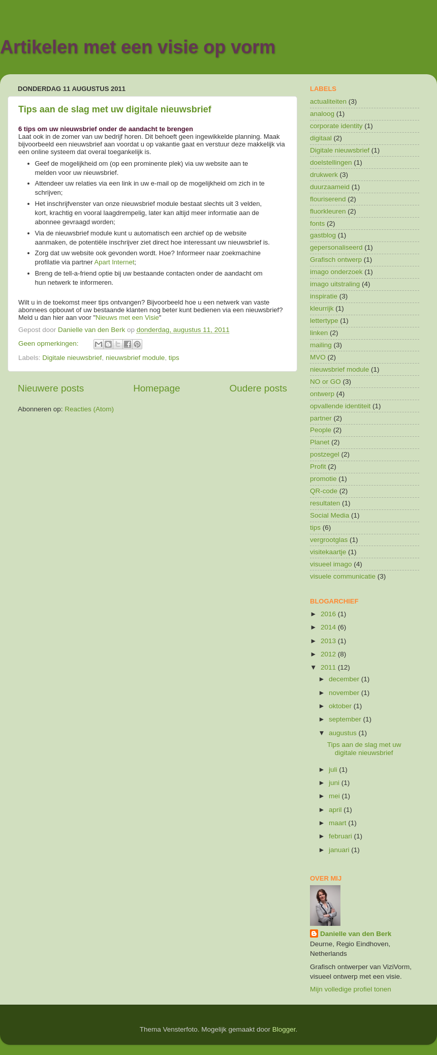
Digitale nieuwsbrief (72, 357)
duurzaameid (330, 187)
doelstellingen (331, 162)
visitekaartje (328, 552)
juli (334, 769)
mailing (321, 345)
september (346, 719)
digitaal (321, 138)
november (345, 693)
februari (341, 836)
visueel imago (331, 564)
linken (319, 333)
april (336, 809)
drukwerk (324, 174)
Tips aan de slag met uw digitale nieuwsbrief (114, 109)
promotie (323, 479)
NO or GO (325, 381)
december (345, 679)
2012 (329, 654)
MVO (318, 357)
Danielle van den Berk (355, 934)
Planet (319, 442)
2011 (329, 667)
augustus (344, 733)
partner (321, 418)
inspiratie (323, 296)
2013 (329, 641)
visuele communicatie (343, 576)
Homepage (156, 388)
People (320, 430)
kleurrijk (322, 308)
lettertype (324, 320)
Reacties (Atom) (89, 409)
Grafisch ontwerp (336, 259)
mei (335, 796)
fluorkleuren (328, 211)
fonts (317, 223)
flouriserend (328, 199)
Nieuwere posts (51, 388)
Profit (318, 466)
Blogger (284, 1029)
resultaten (325, 503)
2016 (329, 614)
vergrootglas (329, 540)
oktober (341, 706)
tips (174, 357)
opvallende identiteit (340, 406)
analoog (322, 113)
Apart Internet (115, 262)
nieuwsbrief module (135, 357)
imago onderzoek (336, 272)
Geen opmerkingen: (49, 343)
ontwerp (322, 394)
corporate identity (336, 126)
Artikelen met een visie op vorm (137, 47)
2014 (329, 627)
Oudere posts (258, 388)
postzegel (324, 454)
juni (335, 783)
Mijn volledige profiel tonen (350, 989)
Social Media (329, 515)
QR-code (323, 491)
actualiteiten (328, 101)
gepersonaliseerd (336, 247)
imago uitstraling (335, 284)
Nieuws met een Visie (127, 317)
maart (338, 823)
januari (340, 850)
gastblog (323, 235)
